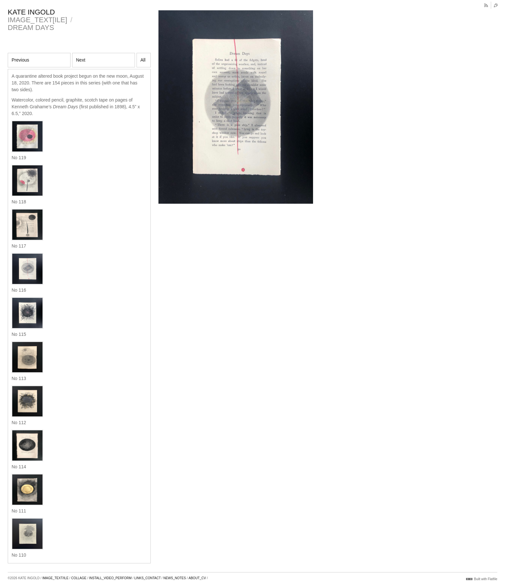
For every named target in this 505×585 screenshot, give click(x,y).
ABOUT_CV (197, 578)
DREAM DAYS (31, 28)
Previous (20, 60)
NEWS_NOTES (174, 578)
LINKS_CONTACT (147, 578)
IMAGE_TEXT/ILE (55, 578)
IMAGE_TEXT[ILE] (37, 20)
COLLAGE (78, 578)
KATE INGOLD (31, 12)
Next (80, 60)
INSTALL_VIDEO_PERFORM (110, 578)
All (143, 60)
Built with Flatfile (485, 579)
